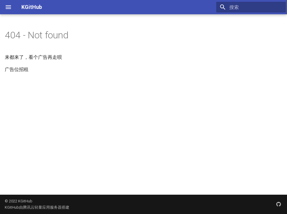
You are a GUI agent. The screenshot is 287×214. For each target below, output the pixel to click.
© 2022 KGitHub (18, 201)
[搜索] (251, 7)
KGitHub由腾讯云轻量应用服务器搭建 (37, 207)
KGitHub (31, 7)
